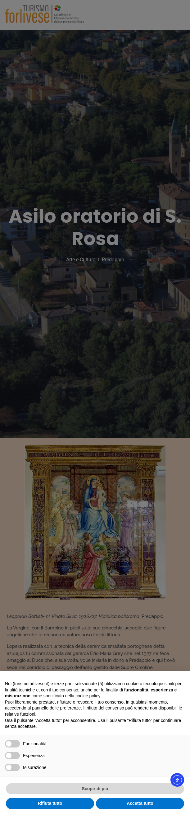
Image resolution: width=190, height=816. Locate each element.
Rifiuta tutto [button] (50, 803)
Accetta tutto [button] (140, 803)
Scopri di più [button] (95, 788)
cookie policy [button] (87, 695)
